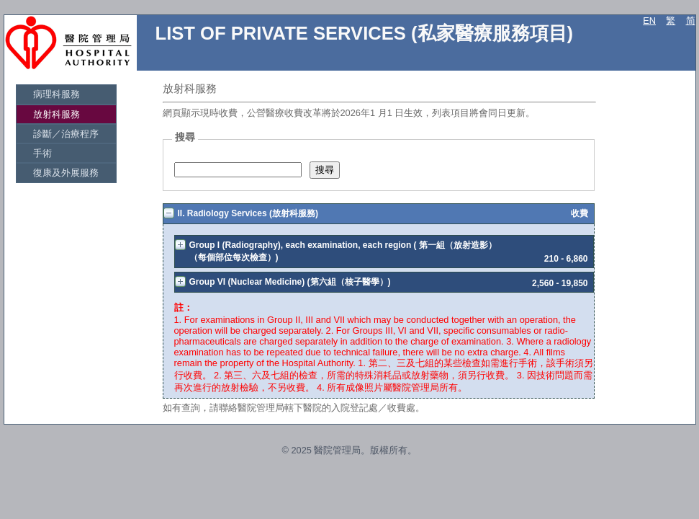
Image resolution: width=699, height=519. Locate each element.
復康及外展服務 (66, 172)
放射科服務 (57, 114)
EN (649, 20)
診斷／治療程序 (66, 133)
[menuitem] (66, 94)
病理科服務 (57, 94)
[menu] (66, 133)
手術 (43, 153)
